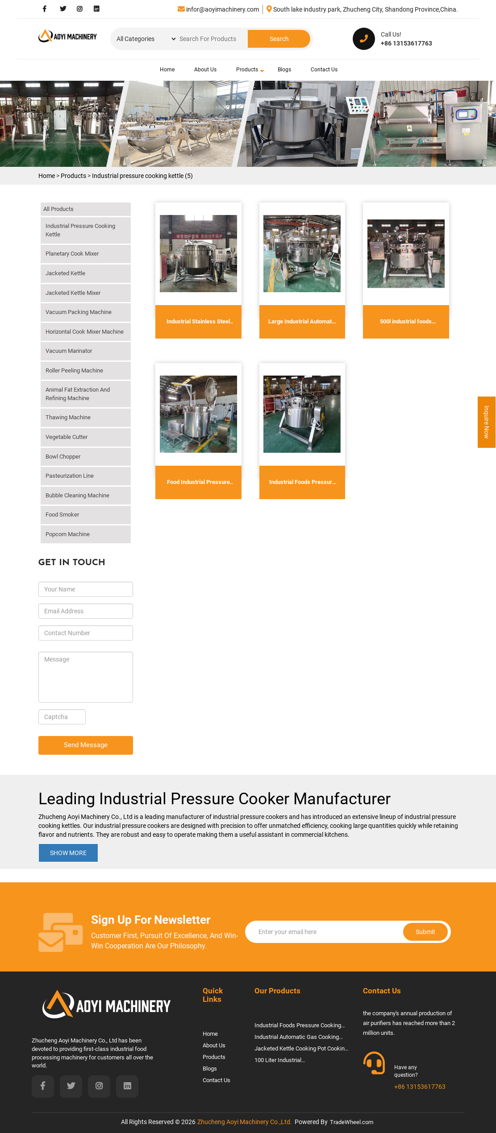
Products (247, 69)
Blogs (284, 69)
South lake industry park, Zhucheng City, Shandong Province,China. (362, 9)
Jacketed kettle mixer (73, 292)
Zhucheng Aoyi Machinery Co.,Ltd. (244, 1121)
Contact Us (324, 69)
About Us (205, 69)
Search (279, 38)
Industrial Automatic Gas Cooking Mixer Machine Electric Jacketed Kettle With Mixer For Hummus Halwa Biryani (301, 1038)
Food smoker (62, 514)
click (124, 223)
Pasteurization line (70, 475)
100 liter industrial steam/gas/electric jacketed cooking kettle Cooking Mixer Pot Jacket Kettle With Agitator (296, 1061)
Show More (68, 852)
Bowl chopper (63, 456)
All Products (58, 209)
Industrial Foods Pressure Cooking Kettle (297, 1026)
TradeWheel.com (351, 1122)
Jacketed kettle (65, 273)
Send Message (86, 745)
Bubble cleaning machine (77, 495)
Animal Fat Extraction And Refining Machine (78, 393)
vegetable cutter (67, 437)
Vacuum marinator (69, 350)
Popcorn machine (68, 534)
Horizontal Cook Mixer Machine (85, 331)
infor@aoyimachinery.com (218, 9)
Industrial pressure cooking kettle (80, 230)
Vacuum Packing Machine (79, 312)
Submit (389, 931)
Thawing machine (68, 417)
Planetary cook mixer (72, 253)
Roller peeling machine (74, 370)
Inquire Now (486, 422)
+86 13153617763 (420, 1086)
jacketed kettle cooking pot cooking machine (301, 1049)
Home (167, 69)
